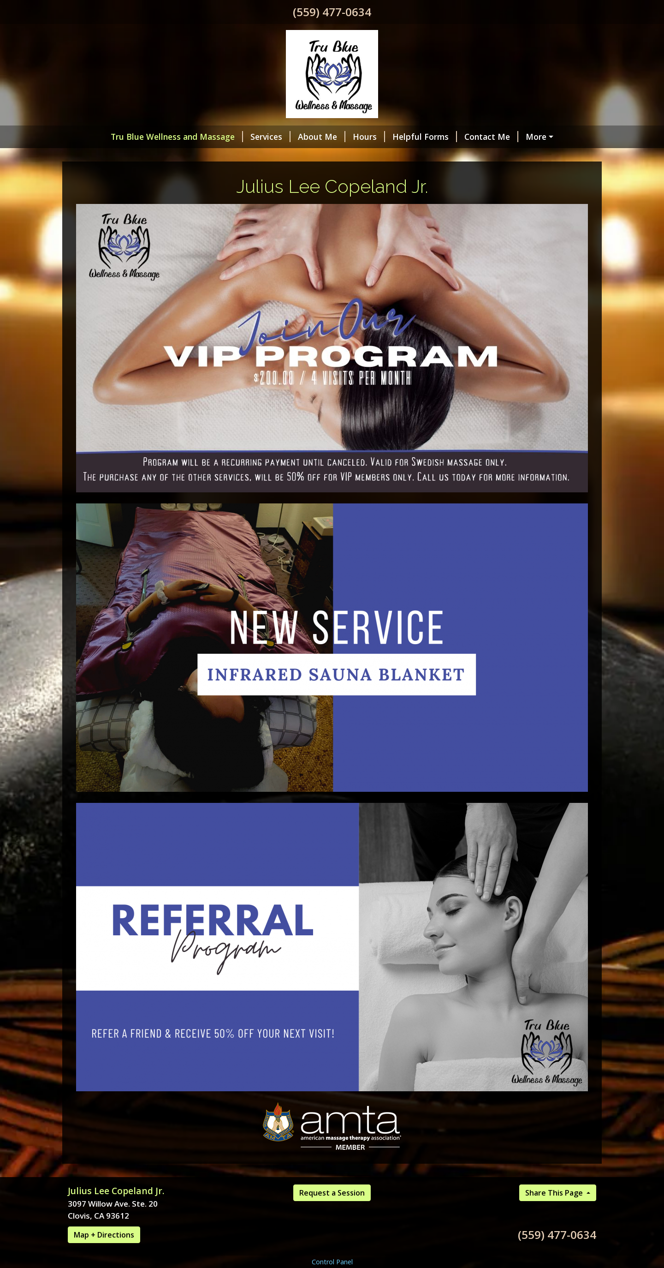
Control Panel (332, 1261)
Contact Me (491, 136)
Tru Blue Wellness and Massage (177, 136)
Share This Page (555, 1193)
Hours (369, 136)
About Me (321, 136)
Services (270, 136)
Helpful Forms (424, 136)
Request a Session (332, 1193)
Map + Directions (104, 1235)
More (536, 136)
